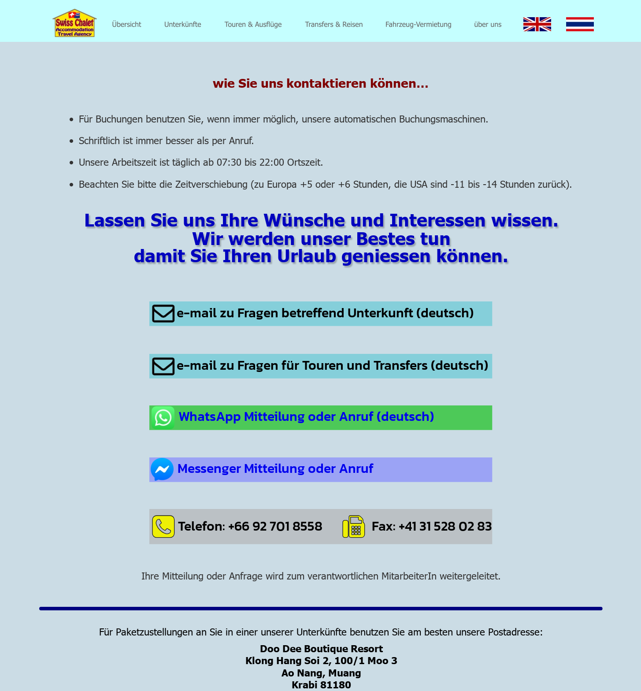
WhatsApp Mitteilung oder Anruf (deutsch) (306, 416)
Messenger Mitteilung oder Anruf (276, 468)
